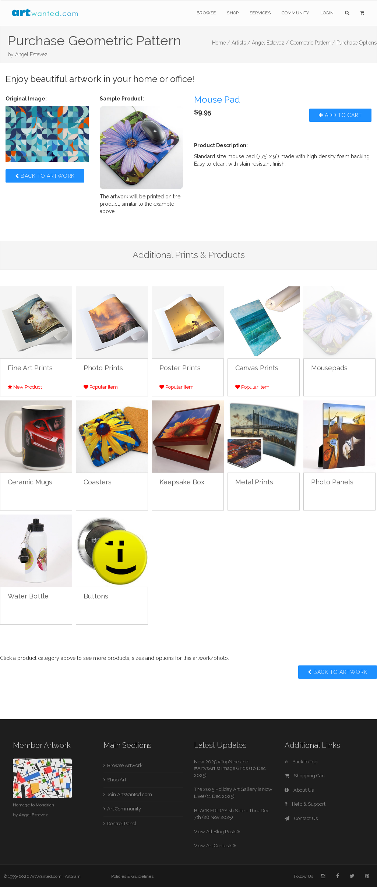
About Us (299, 790)
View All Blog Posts (217, 831)
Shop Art (116, 779)
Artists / (241, 43)
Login (327, 12)
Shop (233, 12)
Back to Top (301, 761)
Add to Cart (340, 115)
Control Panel (122, 823)
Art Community (124, 809)
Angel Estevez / (270, 43)
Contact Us (301, 818)
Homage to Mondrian (33, 805)
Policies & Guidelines (132, 876)
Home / (221, 43)
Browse (206, 12)
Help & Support (305, 804)
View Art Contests (215, 845)
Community (295, 12)
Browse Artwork (124, 765)
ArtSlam (73, 876)
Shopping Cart (305, 775)
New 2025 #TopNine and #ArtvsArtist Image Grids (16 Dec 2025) (230, 768)
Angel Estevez (31, 54)
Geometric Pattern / (312, 43)
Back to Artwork (45, 176)
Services (260, 12)
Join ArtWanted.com (129, 794)
